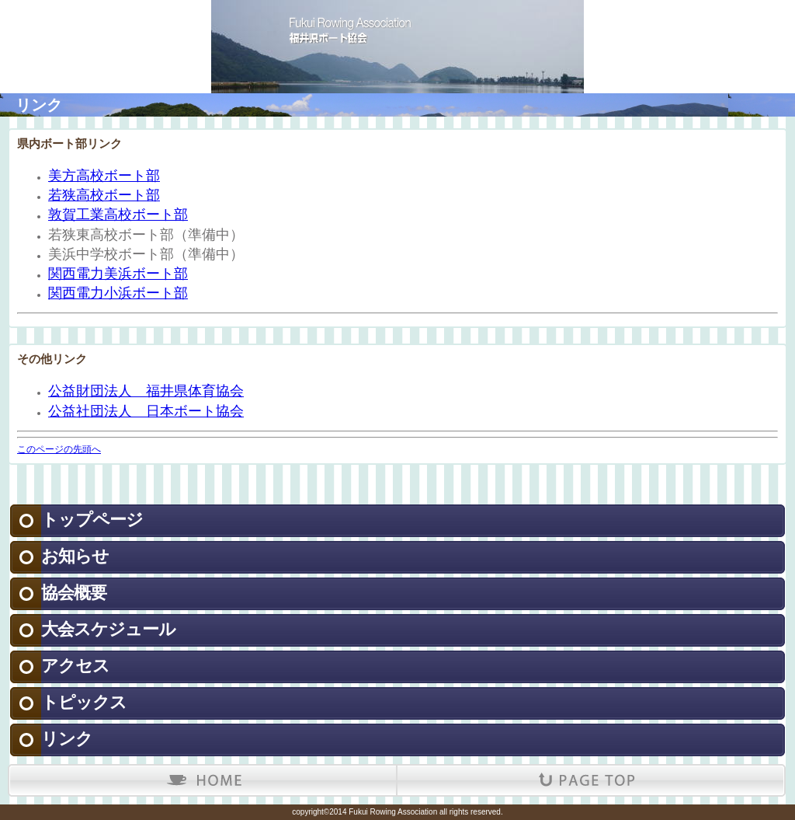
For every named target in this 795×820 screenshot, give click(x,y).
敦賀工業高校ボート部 (118, 214)
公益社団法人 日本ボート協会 (146, 411)
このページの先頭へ (59, 449)
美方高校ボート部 (104, 175)
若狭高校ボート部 (104, 195)
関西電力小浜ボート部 (118, 293)
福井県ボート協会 (397, 23)
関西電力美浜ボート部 (118, 273)
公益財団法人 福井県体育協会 (146, 391)
